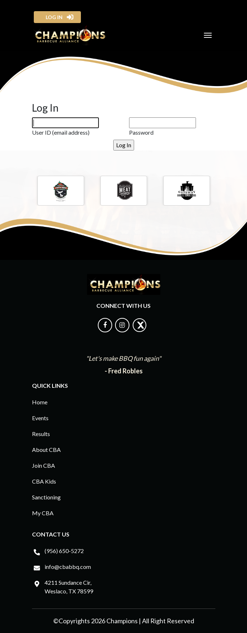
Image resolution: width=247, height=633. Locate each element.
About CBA (46, 449)
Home (39, 402)
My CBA (43, 512)
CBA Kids (44, 481)
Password (141, 132)
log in (52, 17)
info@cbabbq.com (68, 566)
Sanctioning (46, 497)
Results (41, 433)
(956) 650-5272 (64, 550)
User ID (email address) (61, 132)
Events (40, 417)
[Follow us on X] (139, 330)
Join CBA (43, 465)
